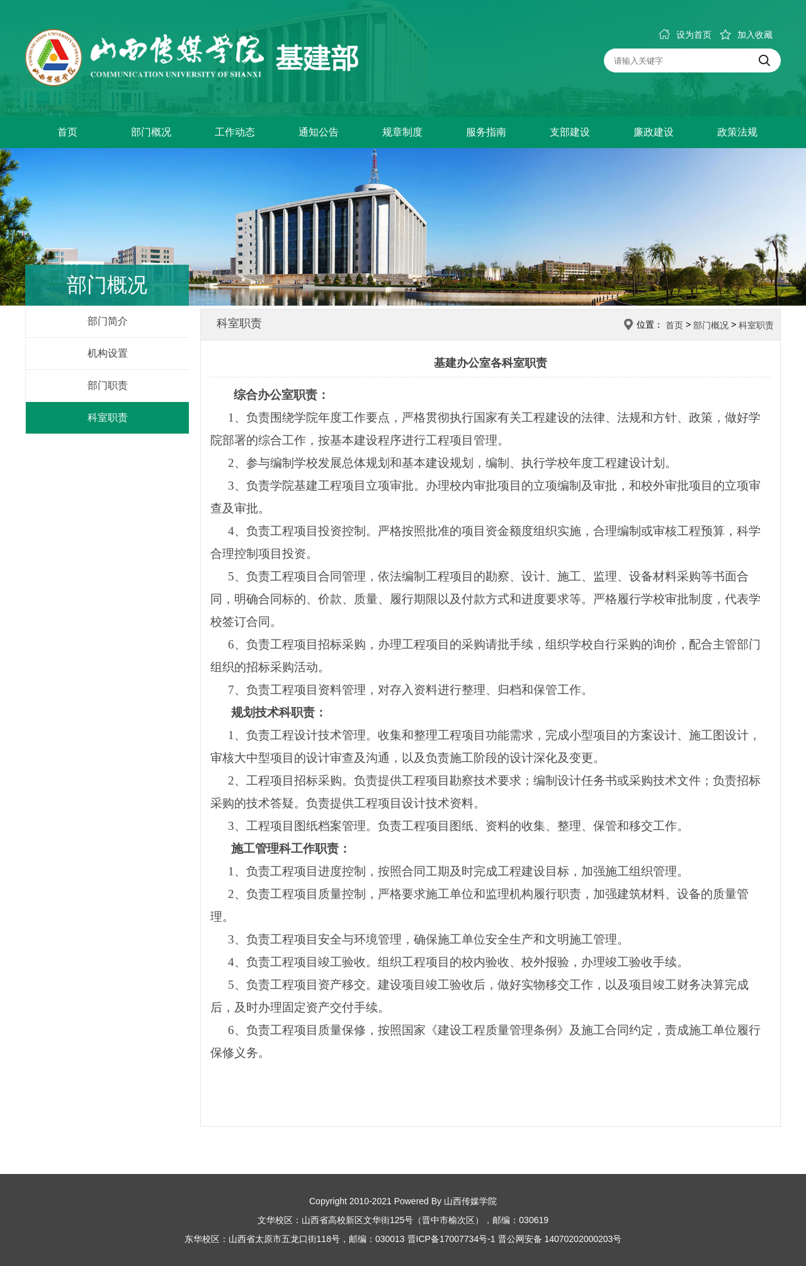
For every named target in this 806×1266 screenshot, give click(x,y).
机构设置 (108, 353)
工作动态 (235, 132)
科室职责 (108, 417)
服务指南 (486, 132)
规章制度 (402, 132)
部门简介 (108, 321)
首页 (67, 132)
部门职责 (108, 385)
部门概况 (151, 132)
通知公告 (318, 132)
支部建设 (570, 132)
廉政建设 (653, 132)
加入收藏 (746, 35)
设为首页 (685, 35)
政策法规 (737, 132)
